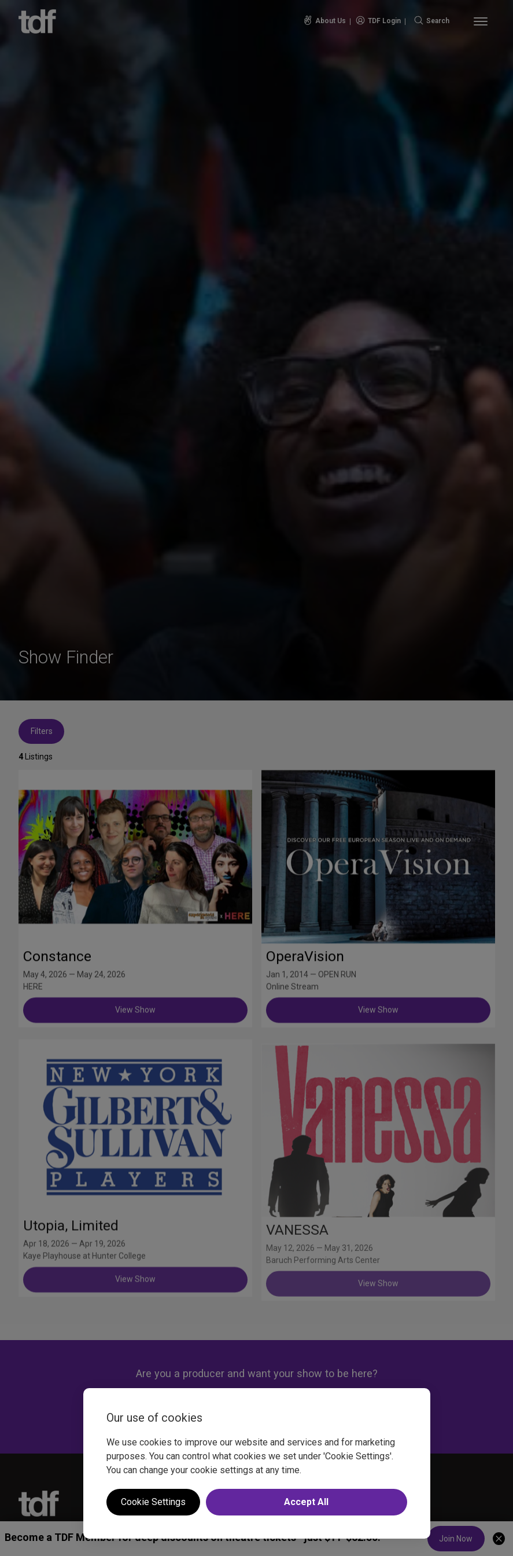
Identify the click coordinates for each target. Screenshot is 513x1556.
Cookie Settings (153, 1501)
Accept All (306, 1501)
